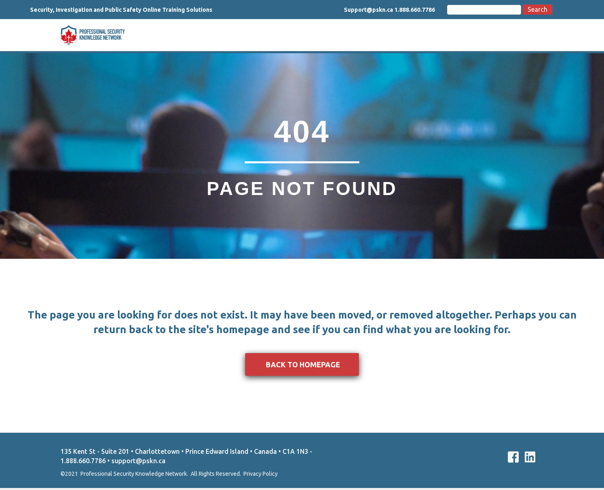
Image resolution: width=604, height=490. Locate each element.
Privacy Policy (260, 476)
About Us (209, 35)
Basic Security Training (268, 35)
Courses (427, 35)
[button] (302, 366)
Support (461, 35)
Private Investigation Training (359, 35)
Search (527, 9)
